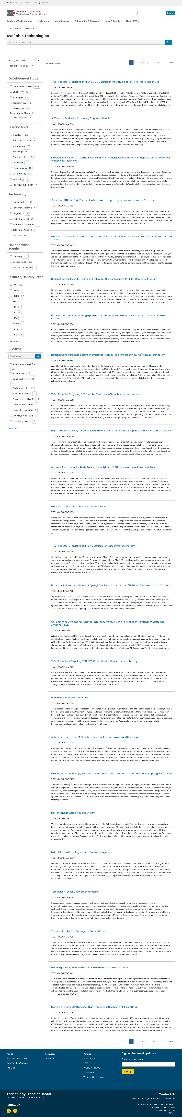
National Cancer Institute (165, 1110)
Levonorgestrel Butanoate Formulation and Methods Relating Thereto (90, 967)
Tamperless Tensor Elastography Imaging (75, 891)
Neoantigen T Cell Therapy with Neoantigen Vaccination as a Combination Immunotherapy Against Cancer (111, 773)
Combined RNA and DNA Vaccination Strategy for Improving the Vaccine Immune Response (103, 200)
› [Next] (174, 62)
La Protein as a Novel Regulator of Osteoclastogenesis (81, 852)
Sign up (128, 1071)
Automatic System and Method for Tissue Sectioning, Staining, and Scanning (94, 737)
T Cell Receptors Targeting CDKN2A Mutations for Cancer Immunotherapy (93, 545)
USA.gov (171, 1113)
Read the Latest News (17, 1058)
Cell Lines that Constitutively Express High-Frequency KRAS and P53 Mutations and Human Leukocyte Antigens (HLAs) (107, 623)
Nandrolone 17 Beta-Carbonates (69, 697)
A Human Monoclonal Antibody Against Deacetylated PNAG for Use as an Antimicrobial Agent (103, 467)
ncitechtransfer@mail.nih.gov (146, 1098)
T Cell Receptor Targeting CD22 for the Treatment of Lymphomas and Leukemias (97, 394)
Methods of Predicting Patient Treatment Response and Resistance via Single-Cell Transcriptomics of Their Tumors (111, 238)
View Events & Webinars (18, 1063)
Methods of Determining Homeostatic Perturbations (80, 506)
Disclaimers (88, 1072)
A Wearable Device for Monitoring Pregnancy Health (80, 118)
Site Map (11, 1067)
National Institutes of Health (163, 1107)
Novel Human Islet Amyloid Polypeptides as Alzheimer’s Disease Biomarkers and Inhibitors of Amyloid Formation (108, 317)
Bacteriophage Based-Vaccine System (73, 812)
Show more (14, 341)
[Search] (170, 13)
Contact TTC (51, 1058)
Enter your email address (133, 1059)
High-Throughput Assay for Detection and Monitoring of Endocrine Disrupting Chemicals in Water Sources (111, 430)
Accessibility (89, 1058)
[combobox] (152, 13)
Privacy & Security (91, 1067)
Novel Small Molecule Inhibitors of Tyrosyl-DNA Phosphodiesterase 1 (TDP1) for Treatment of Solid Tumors (110, 585)
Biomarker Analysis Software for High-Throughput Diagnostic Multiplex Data (94, 1007)
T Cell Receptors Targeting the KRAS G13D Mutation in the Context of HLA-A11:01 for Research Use (105, 81)
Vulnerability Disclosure (94, 1077)
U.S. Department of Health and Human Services (155, 1104)
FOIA (85, 1063)
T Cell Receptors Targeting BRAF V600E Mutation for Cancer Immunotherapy (94, 661)
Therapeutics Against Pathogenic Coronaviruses (78, 931)
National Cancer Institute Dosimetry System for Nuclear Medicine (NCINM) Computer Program (104, 279)
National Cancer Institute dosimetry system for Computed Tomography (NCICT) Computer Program (108, 354)
